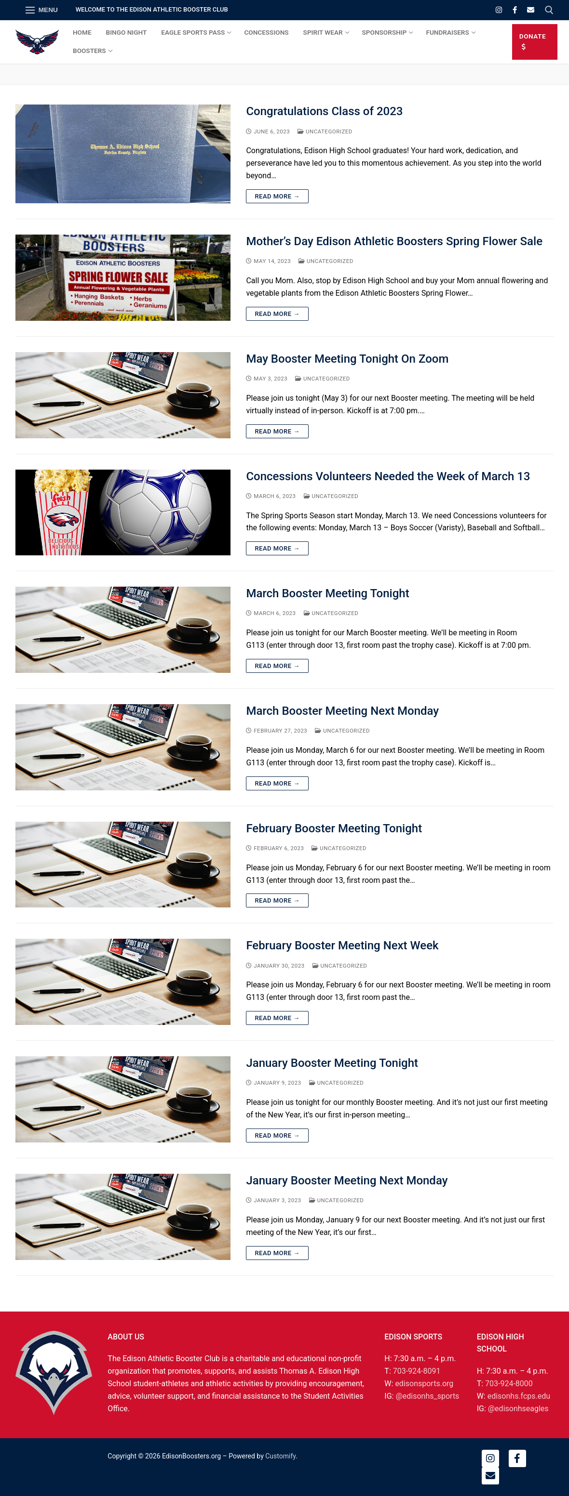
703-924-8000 (509, 1383)
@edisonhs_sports (427, 1396)
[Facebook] (514, 9)
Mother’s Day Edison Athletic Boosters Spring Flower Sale (394, 241)
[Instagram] (498, 9)
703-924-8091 (417, 1371)
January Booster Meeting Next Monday (346, 1180)
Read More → (277, 196)
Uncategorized (325, 131)
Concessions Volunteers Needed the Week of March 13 (388, 476)
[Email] (530, 9)
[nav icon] (41, 10)
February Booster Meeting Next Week (342, 945)
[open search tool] (549, 10)
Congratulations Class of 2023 (324, 111)
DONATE (532, 41)
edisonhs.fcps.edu (519, 1396)
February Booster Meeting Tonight (334, 828)
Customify (280, 1456)
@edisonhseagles (518, 1408)
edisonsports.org (424, 1383)
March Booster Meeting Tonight (327, 593)
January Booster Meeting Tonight (332, 1063)
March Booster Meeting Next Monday (342, 711)
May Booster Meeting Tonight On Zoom (347, 359)
